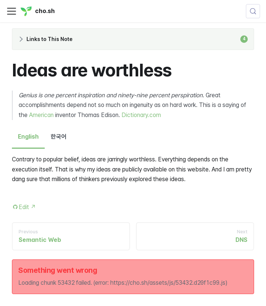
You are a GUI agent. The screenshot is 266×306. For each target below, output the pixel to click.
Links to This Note (137, 39)
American (41, 115)
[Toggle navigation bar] (11, 11)
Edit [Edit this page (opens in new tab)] (27, 207)
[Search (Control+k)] (253, 11)
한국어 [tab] (58, 136)
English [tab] (28, 136)
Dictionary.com (141, 115)
